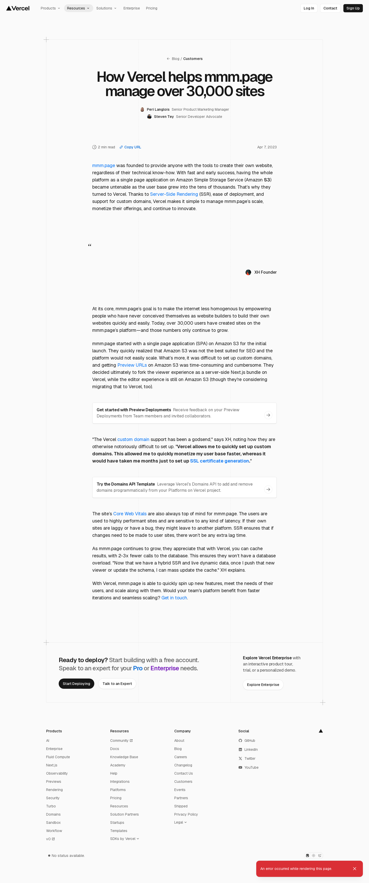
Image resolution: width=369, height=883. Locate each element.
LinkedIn (248, 749)
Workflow (54, 830)
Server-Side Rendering (174, 194)
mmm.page (103, 165)
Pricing (151, 8)
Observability (57, 773)
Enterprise (132, 8)
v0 (50, 839)
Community (121, 740)
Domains (53, 814)
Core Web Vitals (130, 514)
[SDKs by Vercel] (125, 838)
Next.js (51, 765)
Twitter (246, 758)
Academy (118, 765)
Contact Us (183, 773)
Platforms (118, 789)
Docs (114, 748)
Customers (193, 58)
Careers (180, 757)
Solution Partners (124, 814)
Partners (181, 798)
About (179, 740)
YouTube (248, 767)
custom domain (133, 439)
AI (47, 740)
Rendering (54, 789)
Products (51, 8)
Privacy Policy (186, 814)
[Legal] (181, 822)
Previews (53, 781)
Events (180, 789)
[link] (309, 8)
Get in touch (174, 598)
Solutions (106, 8)
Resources (78, 8)
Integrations (120, 781)
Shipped (181, 806)
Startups (117, 822)
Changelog (183, 765)
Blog (172, 58)
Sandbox (53, 822)
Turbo (51, 806)
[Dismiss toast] (355, 869)
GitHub (246, 740)
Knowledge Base (124, 757)
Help (113, 773)
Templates (118, 830)
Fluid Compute (58, 757)
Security (53, 798)
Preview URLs (132, 365)
